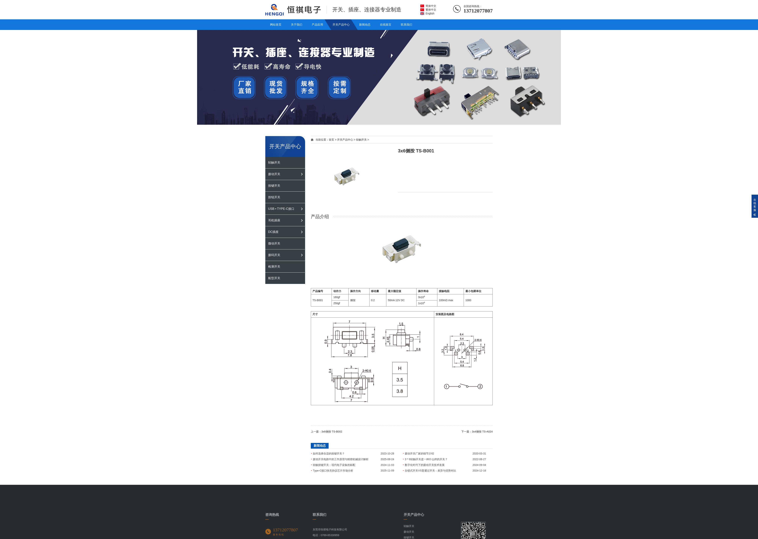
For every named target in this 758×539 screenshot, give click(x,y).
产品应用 (317, 24)
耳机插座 (274, 220)
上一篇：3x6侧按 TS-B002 (326, 431)
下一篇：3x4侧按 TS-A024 (477, 431)
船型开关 (274, 278)
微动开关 (274, 243)
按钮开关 (274, 197)
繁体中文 (431, 9)
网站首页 (275, 24)
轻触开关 (274, 162)
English (430, 13)
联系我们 (406, 24)
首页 (331, 139)
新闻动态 (364, 24)
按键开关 (274, 185)
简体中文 (431, 5)
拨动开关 (274, 174)
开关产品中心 (341, 24)
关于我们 (296, 24)
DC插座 (273, 231)
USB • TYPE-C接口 (281, 208)
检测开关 (274, 266)
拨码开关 (274, 255)
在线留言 (385, 24)
